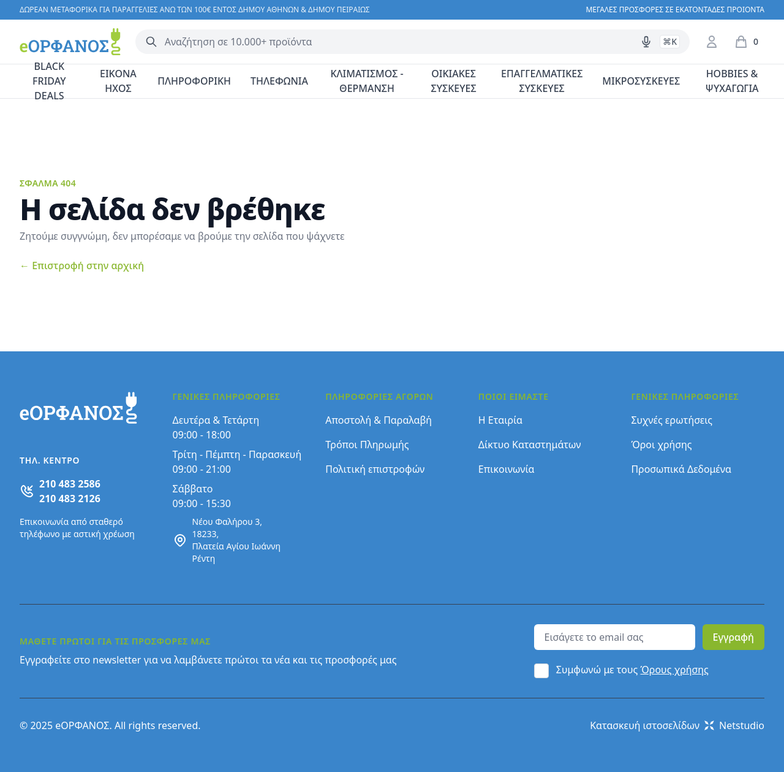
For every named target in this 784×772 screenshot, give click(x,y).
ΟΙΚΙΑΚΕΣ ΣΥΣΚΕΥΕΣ (454, 81)
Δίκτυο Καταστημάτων (529, 444)
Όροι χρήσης (661, 444)
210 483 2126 (69, 498)
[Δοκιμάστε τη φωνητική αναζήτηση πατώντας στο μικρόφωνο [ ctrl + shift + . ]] (646, 41)
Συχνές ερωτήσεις (671, 420)
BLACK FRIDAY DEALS (49, 81)
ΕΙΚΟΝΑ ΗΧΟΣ (118, 81)
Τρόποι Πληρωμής (367, 444)
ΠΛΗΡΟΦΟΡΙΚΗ (194, 81)
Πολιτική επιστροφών (374, 469)
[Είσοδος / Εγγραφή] (711, 41)
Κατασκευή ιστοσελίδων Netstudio (677, 725)
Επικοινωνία (506, 469)
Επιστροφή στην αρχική (82, 265)
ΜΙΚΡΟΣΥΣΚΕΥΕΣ (641, 81)
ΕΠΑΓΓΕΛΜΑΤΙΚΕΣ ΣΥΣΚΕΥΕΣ (541, 81)
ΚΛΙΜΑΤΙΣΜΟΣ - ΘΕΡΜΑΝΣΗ (366, 81)
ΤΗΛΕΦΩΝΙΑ (279, 81)
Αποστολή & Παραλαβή (378, 420)
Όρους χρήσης (675, 669)
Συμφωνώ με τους (632, 669)
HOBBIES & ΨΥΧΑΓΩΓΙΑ (732, 81)
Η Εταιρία (500, 420)
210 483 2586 (69, 484)
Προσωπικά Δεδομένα (681, 469)
